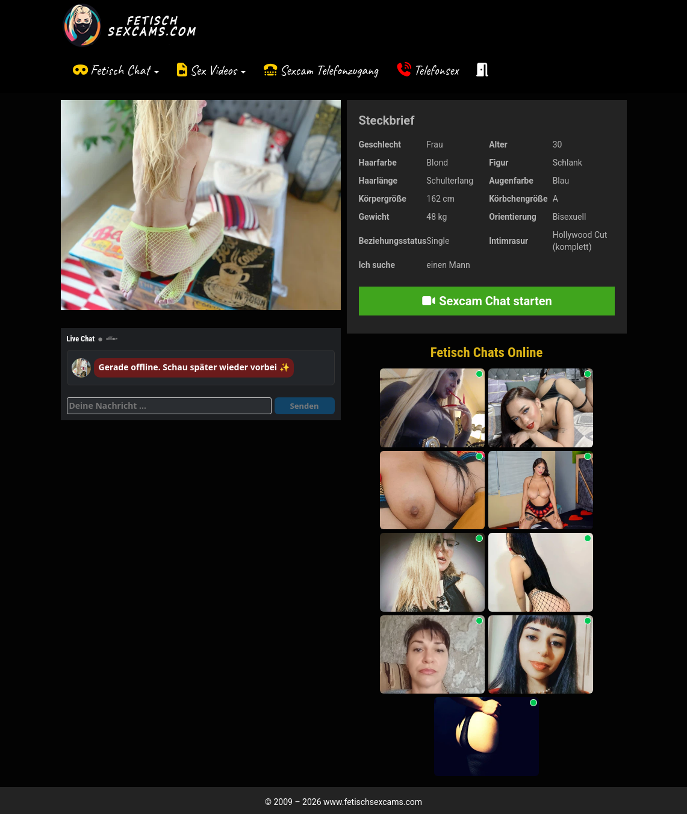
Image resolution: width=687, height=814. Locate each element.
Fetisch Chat (124, 70)
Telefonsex (436, 70)
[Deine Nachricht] (169, 405)
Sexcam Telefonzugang (329, 70)
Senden (304, 405)
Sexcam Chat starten (486, 301)
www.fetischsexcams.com (372, 802)
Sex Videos (218, 70)
